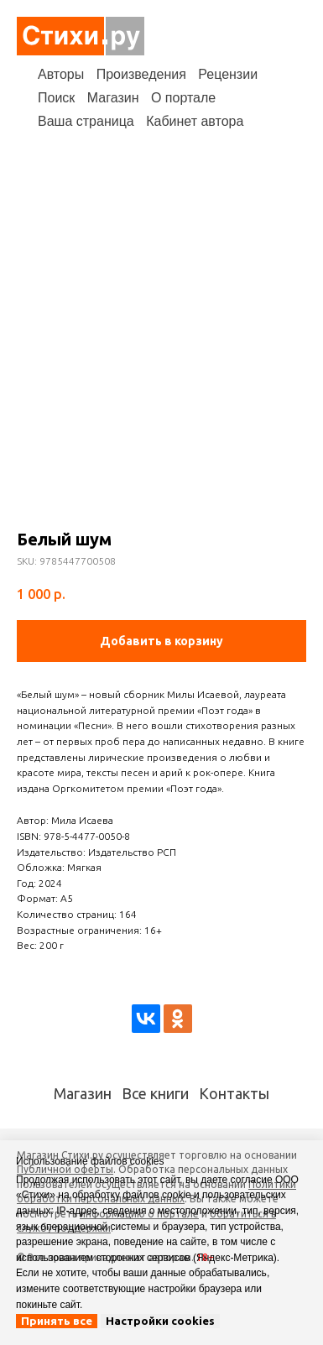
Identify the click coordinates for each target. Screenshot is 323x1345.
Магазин (113, 98)
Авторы (61, 74)
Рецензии (228, 74)
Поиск (56, 98)
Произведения (141, 74)
